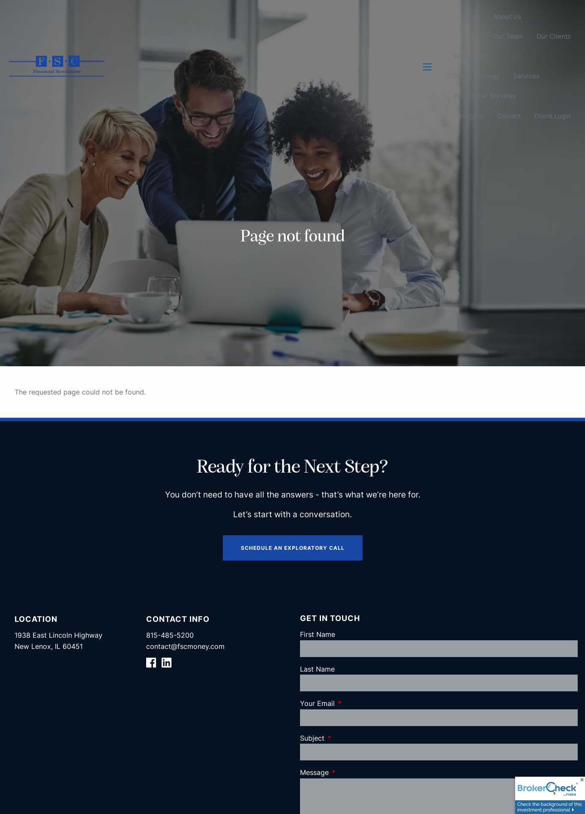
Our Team (508, 37)
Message (349, 772)
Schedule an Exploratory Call (293, 548)
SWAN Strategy (476, 76)
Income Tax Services (484, 96)
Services (526, 76)
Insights (471, 116)
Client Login (552, 116)
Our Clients (554, 37)
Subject (347, 738)
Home (471, 16)
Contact (509, 116)
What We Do (471, 56)
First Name (317, 634)
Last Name (317, 669)
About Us (507, 16)
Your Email (352, 703)
